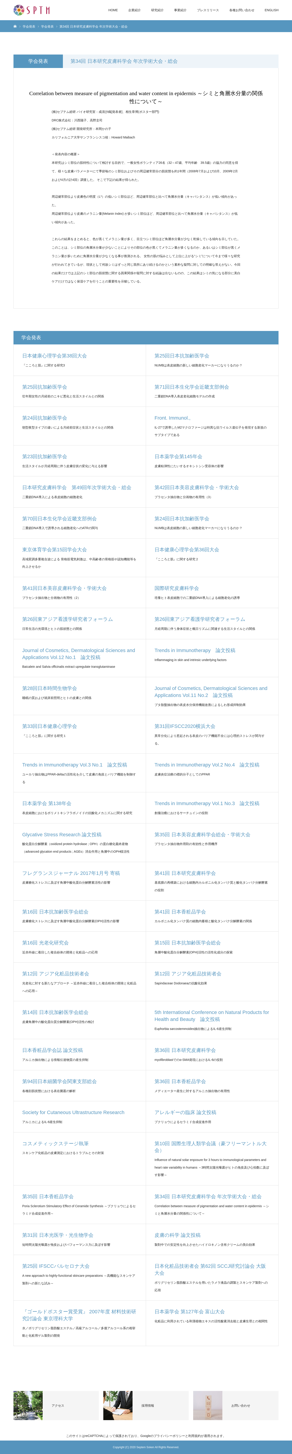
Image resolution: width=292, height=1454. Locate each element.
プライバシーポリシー (169, 1436)
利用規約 (194, 1436)
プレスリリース (208, 10)
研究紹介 (157, 10)
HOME (113, 10)
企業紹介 (134, 10)
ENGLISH (272, 10)
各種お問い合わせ (241, 10)
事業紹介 (180, 10)
